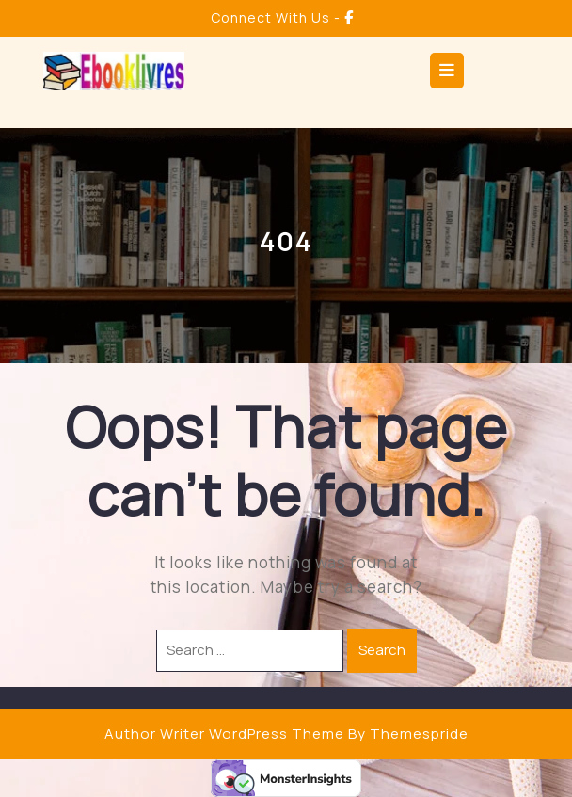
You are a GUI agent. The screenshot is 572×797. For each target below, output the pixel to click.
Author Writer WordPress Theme (224, 733)
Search (381, 650)
